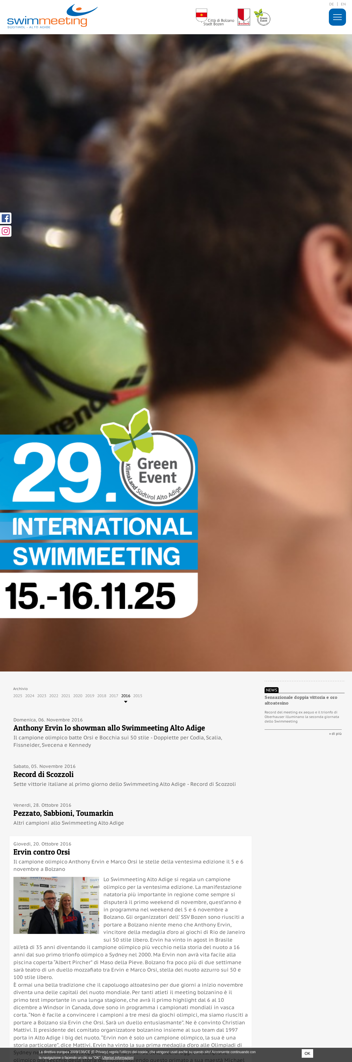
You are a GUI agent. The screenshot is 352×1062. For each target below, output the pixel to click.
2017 (113, 695)
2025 (17, 695)
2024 (29, 695)
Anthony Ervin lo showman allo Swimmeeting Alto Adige (109, 728)
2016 (125, 695)
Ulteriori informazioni (117, 1058)
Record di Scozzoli (43, 774)
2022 (53, 695)
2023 (41, 695)
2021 (65, 695)
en (343, 4)
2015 (137, 695)
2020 (77, 695)
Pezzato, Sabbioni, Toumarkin (63, 813)
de (331, 4)
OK (307, 1053)
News (271, 690)
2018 (101, 695)
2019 (89, 695)
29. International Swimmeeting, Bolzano (52, 16)
